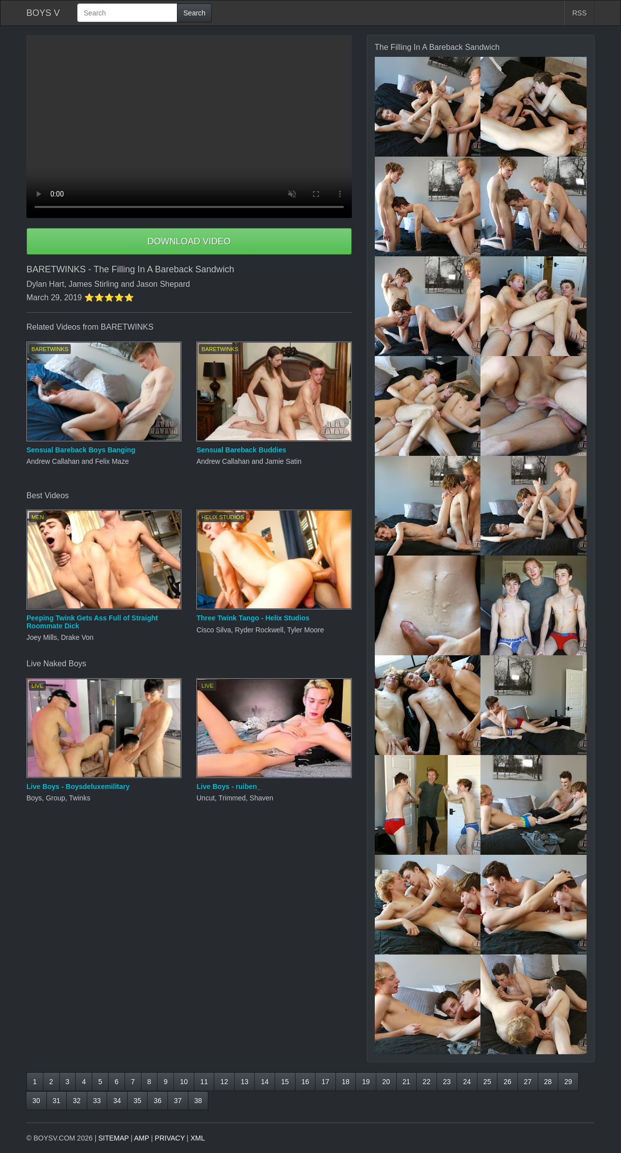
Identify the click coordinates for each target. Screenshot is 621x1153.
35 (138, 1101)
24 (467, 1082)
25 (487, 1082)
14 (265, 1082)
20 (386, 1082)
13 (245, 1082)
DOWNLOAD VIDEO (189, 241)
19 (366, 1082)
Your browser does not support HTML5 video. (189, 126)
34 (117, 1101)
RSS (579, 13)
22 (427, 1082)
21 (407, 1082)
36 (157, 1101)
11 (204, 1082)
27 (528, 1082)
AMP (141, 1138)
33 (97, 1101)
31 (57, 1101)
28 (548, 1082)
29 (568, 1082)
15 (285, 1082)
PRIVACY (170, 1138)
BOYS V (43, 13)
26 (507, 1082)
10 (184, 1082)
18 (346, 1082)
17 (325, 1082)
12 (224, 1082)
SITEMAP (113, 1138)
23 (447, 1082)
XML (197, 1138)
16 (306, 1082)
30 (36, 1101)
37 (178, 1101)
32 (77, 1101)
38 (198, 1101)
